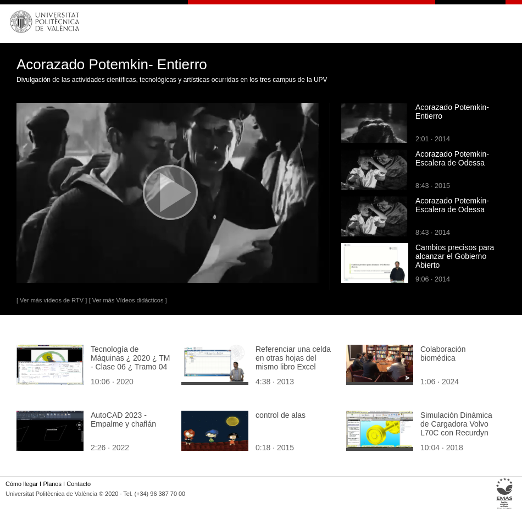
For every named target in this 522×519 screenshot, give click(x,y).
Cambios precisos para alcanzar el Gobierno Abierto (454, 256)
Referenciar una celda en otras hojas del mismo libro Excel (293, 358)
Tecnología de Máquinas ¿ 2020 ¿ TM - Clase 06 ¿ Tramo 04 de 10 (130, 362)
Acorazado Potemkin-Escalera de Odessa (452, 158)
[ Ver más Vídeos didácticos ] (128, 300)
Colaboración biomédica (443, 353)
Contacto (78, 484)
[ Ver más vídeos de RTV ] (51, 300)
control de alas (281, 415)
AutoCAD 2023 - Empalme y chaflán (123, 419)
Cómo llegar (21, 484)
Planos (52, 484)
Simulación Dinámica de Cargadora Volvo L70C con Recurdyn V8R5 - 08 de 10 (456, 428)
